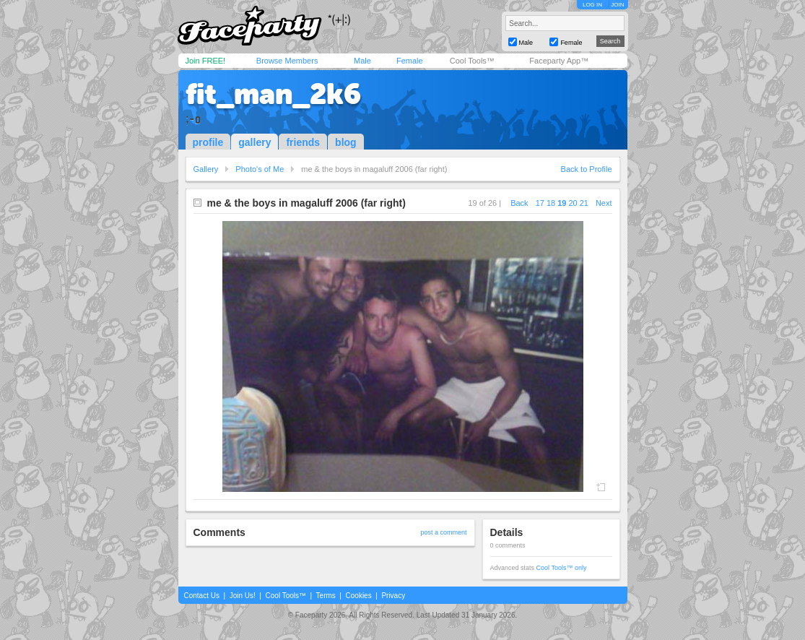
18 (551, 203)
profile (208, 142)
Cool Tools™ (472, 60)
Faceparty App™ (558, 60)
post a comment (443, 532)
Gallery (206, 169)
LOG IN (592, 4)
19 (561, 203)
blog (346, 142)
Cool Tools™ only (561, 567)
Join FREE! (206, 60)
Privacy (393, 596)
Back (519, 203)
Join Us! (243, 596)
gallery (254, 142)
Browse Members (287, 60)
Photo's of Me (259, 169)
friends (303, 142)
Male (362, 60)
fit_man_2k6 (273, 94)
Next (604, 203)
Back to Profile (586, 169)
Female (409, 60)
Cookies (359, 596)
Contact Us (201, 596)
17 (540, 203)
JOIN (617, 4)
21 (584, 203)
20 (572, 203)
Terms (326, 596)
